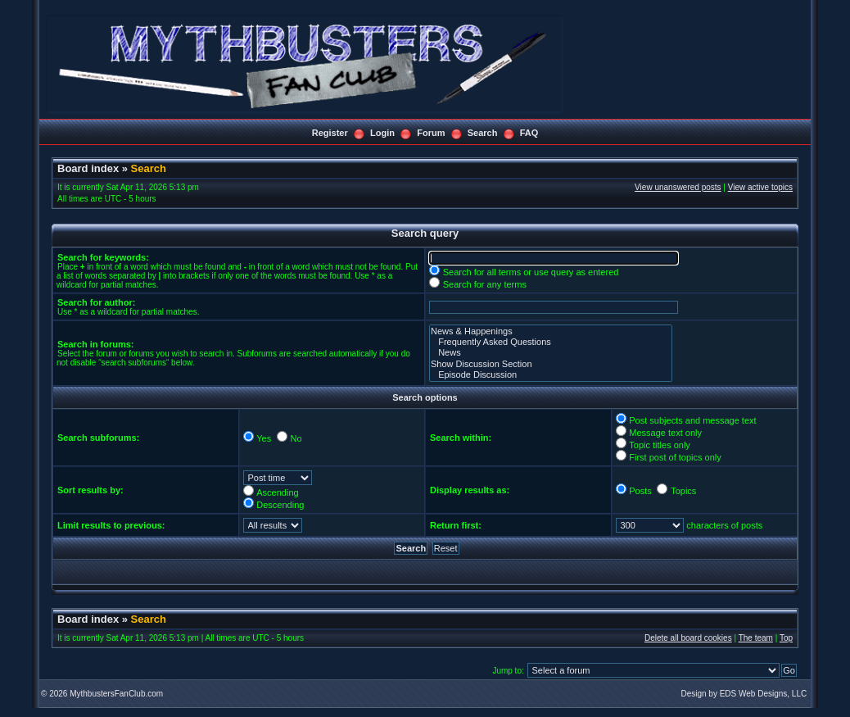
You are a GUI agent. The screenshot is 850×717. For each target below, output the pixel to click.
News (551, 352)
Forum (431, 133)
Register (330, 133)
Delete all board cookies (688, 637)
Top (786, 637)
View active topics (760, 187)
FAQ (529, 133)
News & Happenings (551, 331)
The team (756, 637)
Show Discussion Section (551, 364)
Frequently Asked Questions (551, 342)
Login (382, 133)
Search (483, 133)
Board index (88, 168)
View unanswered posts (678, 187)
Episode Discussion (551, 375)
